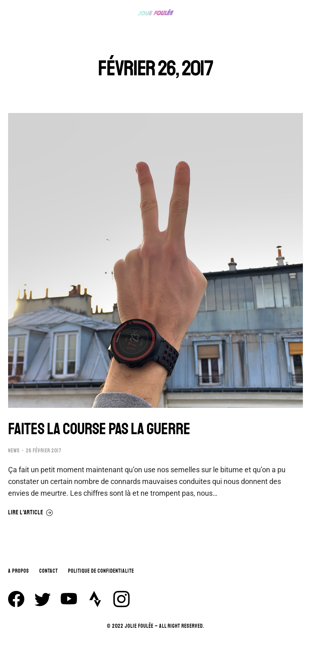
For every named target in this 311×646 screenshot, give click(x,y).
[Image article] (155, 260)
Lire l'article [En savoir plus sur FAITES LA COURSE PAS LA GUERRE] (30, 512)
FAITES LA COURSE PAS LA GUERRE (99, 429)
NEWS (14, 451)
